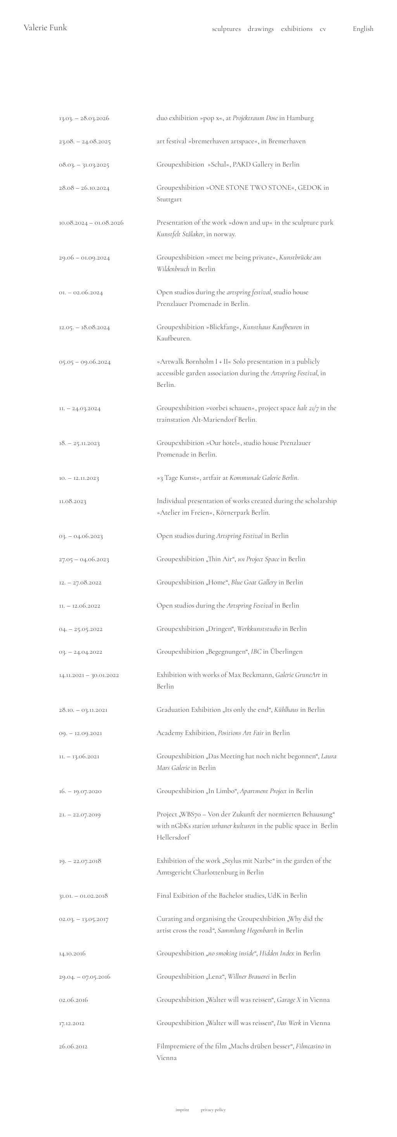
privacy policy (213, 1109)
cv (323, 28)
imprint (182, 1109)
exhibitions (296, 28)
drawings (261, 28)
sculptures (226, 28)
